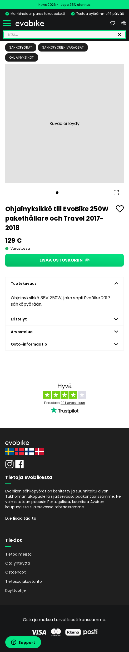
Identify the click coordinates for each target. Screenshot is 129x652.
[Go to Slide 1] (57, 192)
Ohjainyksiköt (21, 57)
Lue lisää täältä (20, 518)
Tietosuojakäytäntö (23, 581)
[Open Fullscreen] (116, 192)
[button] (64, 123)
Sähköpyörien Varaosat (63, 47)
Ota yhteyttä (17, 563)
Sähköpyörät (20, 47)
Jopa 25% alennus (76, 4)
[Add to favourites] (120, 208)
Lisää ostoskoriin (64, 260)
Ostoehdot (15, 572)
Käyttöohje (15, 590)
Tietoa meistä (18, 554)
